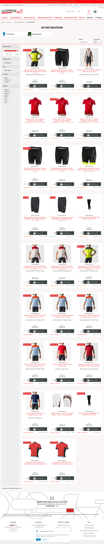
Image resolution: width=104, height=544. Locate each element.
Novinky (90, 17)
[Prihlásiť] (89, 12)
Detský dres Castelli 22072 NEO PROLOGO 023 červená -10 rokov (89, 365)
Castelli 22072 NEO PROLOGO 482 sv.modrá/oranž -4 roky (35, 316)
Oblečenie (58, 17)
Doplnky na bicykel (45, 17)
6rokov (7, 96)
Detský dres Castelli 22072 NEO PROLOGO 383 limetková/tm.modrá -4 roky (35, 71)
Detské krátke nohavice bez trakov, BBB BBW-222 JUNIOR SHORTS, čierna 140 (35, 218)
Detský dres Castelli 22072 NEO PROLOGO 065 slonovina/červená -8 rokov (35, 267)
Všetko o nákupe (85, 5)
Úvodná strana (51, 5)
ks (27, 85)
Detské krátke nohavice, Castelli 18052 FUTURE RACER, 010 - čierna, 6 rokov (62, 71)
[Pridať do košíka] (38, 86)
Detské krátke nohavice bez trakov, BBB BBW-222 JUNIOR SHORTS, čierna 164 (62, 218)
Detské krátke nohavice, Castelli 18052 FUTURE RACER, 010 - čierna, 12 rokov (62, 169)
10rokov (7, 91)
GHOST (7, 82)
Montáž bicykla (89, 527)
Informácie (94, 5)
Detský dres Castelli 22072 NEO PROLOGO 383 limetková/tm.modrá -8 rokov (89, 267)
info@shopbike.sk (40, 525)
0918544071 (39, 527)
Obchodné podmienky (63, 525)
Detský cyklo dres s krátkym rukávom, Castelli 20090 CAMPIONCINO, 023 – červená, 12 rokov (89, 121)
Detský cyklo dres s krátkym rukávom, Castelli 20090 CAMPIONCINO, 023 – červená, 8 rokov (35, 121)
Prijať (38, 539)
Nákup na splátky (89, 533)
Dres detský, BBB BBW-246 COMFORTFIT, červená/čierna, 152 (62, 463)
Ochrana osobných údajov (63, 527)
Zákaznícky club (89, 525)
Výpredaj (98, 17)
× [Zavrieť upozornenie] (101, 2)
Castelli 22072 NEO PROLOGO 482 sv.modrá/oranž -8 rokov (62, 316)
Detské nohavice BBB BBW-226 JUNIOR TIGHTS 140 (89, 218)
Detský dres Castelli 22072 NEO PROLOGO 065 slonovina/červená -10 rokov (62, 267)
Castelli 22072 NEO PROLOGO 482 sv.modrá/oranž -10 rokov (35, 365)
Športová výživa (70, 17)
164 (6, 102)
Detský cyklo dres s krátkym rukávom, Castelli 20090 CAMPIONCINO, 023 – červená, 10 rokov (62, 121)
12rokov (7, 89)
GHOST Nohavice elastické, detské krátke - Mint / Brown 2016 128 (62, 414)
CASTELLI (8, 80)
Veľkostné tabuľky (62, 5)
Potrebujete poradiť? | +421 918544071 (13, 5)
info (57, 506)
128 (6, 98)
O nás (70, 5)
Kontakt (101, 5)
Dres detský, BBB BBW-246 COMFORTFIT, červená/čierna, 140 (35, 463)
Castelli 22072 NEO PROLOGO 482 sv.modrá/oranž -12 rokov (89, 316)
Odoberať (70, 510)
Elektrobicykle (16, 17)
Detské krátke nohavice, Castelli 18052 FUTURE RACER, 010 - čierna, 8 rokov (35, 169)
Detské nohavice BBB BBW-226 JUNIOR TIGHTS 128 (89, 414)
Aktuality (76, 5)
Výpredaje (8, 70)
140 (6, 100)
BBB (6, 78)
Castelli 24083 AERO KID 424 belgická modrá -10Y (35, 414)
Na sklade (8, 63)
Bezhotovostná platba (89, 536)
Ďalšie (81, 17)
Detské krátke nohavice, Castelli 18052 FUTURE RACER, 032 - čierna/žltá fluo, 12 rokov (89, 169)
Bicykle (4, 17)
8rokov (7, 94)
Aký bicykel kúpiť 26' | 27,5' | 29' (89, 530)
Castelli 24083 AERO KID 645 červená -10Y (62, 365)
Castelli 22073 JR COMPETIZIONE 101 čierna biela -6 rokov (89, 70)
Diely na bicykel (30, 17)
